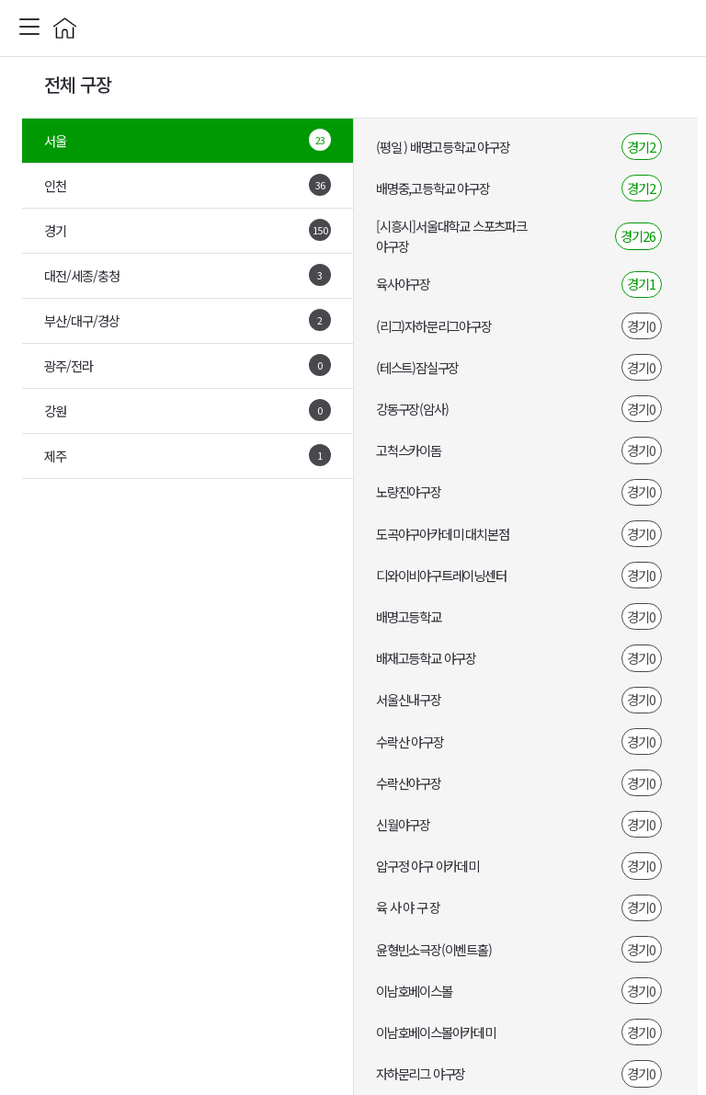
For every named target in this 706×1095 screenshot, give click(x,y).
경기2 (641, 146)
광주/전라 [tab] (187, 365)
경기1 (641, 283)
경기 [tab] (187, 230)
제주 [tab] (187, 455)
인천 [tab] (187, 185)
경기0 (641, 326)
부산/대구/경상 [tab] (187, 320)
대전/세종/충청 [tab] (187, 275)
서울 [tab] (187, 140)
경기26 (638, 235)
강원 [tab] (187, 410)
